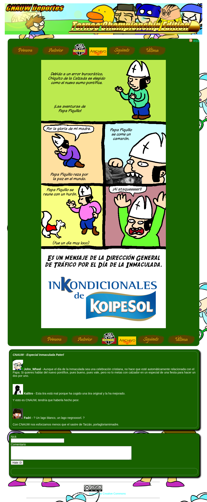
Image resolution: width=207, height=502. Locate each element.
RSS (194, 41)
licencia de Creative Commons (107, 496)
